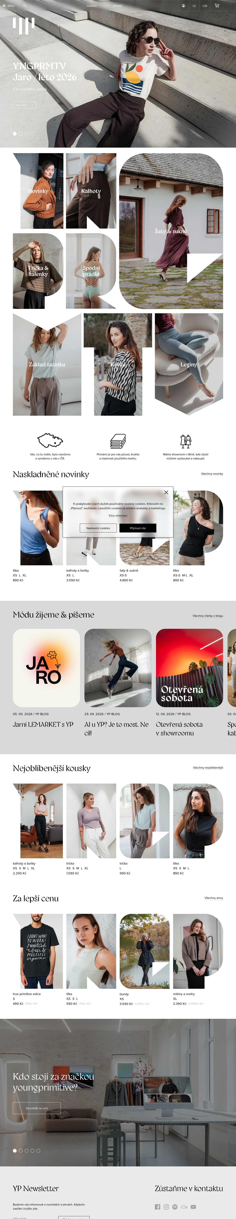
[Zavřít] (166, 492)
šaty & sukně (129, 570)
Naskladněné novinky (51, 474)
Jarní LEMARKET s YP (43, 724)
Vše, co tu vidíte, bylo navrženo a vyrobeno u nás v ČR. (50, 456)
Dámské (92, 6)
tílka (16, 570)
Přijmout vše (138, 528)
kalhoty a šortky (77, 570)
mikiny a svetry (184, 994)
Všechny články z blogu (208, 616)
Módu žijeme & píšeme (53, 614)
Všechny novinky (212, 474)
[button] (15, 134)
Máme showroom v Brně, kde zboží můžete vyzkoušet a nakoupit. (185, 456)
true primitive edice (27, 994)
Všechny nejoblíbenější (208, 767)
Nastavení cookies (98, 528)
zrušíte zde (30, 1208)
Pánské (118, 6)
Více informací (118, 515)
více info (20, 105)
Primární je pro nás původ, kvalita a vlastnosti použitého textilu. (118, 456)
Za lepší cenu (36, 898)
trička (70, 863)
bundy (124, 994)
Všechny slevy (214, 898)
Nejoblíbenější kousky (52, 768)
